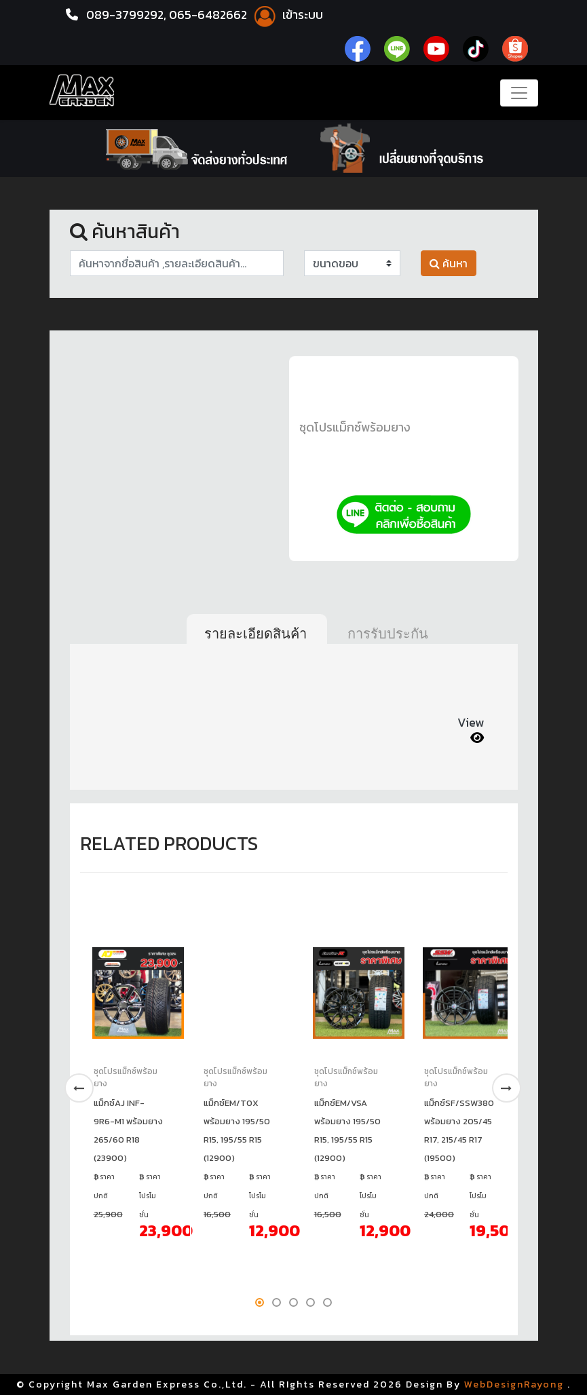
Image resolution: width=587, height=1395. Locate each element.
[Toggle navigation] (519, 93)
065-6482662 (211, 14)
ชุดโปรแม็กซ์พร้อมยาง (355, 427)
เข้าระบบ (289, 14)
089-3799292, (127, 14)
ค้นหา (449, 263)
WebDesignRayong (514, 1384)
